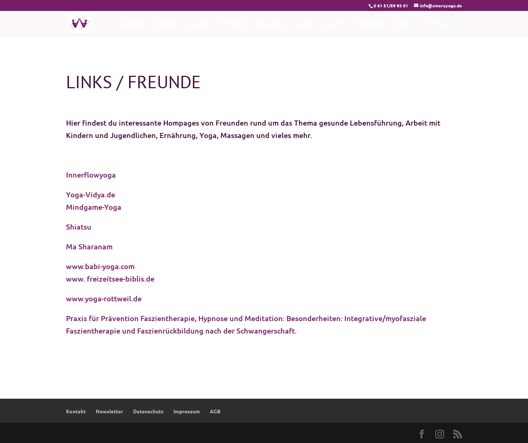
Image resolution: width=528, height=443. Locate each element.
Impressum (186, 411)
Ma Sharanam (90, 246)
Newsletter (109, 411)
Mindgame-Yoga (93, 207)
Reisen (304, 23)
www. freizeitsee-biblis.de (110, 278)
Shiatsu (78, 226)
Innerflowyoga (91, 174)
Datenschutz (148, 411)
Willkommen (131, 23)
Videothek (334, 23)
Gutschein (407, 23)
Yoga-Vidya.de (90, 194)
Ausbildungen (270, 23)
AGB (215, 411)
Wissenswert (370, 23)
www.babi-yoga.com (100, 266)
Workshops (232, 23)
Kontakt (438, 23)
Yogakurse (197, 23)
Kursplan (165, 23)
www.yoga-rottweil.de (104, 298)
